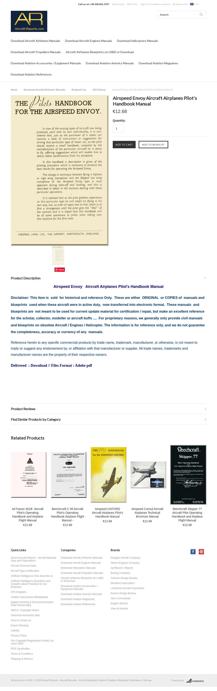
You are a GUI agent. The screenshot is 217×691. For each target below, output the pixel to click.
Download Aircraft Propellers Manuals (36, 52)
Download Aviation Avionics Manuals (110, 63)
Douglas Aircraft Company (125, 557)
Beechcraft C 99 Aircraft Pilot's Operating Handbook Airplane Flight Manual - (67, 514)
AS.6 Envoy (99, 89)
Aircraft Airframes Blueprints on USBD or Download (100, 52)
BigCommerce (196, 680)
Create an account (160, 4)
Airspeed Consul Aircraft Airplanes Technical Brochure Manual (147, 512)
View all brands (119, 608)
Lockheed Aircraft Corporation (127, 588)
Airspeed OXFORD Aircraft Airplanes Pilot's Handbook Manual (107, 512)
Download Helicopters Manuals (137, 41)
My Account (118, 4)
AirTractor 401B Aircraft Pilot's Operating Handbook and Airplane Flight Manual (27, 514)
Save (61, 269)
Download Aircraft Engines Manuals (88, 41)
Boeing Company (120, 572)
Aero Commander (121, 598)
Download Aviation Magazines (158, 63)
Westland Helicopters (123, 583)
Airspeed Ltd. (78, 89)
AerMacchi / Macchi (122, 567)
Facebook (193, 551)
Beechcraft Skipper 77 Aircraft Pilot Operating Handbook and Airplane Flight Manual (187, 514)
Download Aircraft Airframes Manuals (35, 41)
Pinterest (201, 551)
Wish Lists (132, 4)
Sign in (143, 4)
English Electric (119, 603)
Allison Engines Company (125, 562)
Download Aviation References (31, 74)
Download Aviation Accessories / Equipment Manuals (46, 63)
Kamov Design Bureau (123, 593)
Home (14, 89)
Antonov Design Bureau (124, 578)
